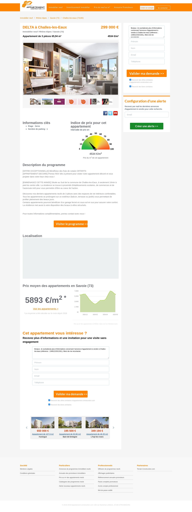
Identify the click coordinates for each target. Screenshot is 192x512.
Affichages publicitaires (106, 474)
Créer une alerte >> (146, 126)
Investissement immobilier (78, 7)
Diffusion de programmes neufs (109, 470)
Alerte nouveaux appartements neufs (72, 487)
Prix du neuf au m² (102, 7)
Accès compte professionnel (108, 487)
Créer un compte (147, 8)
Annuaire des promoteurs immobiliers (72, 474)
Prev (27, 69)
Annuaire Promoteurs (123, 7)
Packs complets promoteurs (108, 483)
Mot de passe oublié (105, 491)
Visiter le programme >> (71, 224)
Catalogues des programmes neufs (71, 483)
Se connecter (163, 8)
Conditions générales (27, 474)
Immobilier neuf (56, 7)
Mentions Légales (26, 470)
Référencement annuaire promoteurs (111, 479)
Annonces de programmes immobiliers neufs (75, 470)
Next (114, 69)
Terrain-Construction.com (146, 470)
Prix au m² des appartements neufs (71, 479)
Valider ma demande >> (70, 395)
